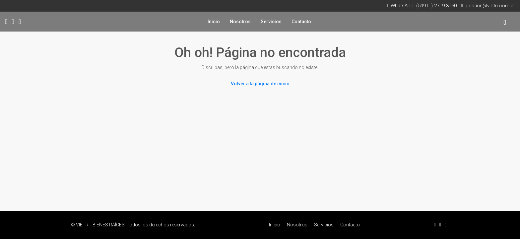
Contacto (301, 21)
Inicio (214, 21)
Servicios (271, 21)
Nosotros (240, 21)
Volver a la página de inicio (260, 83)
